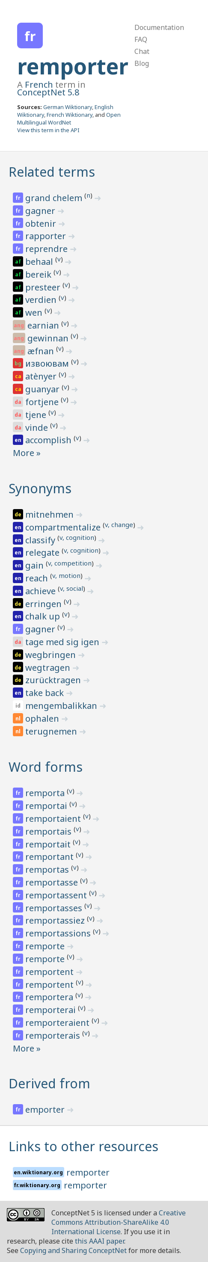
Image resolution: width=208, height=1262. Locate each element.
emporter (46, 1109)
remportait (49, 844)
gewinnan (49, 338)
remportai (47, 806)
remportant (50, 856)
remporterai (51, 1010)
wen (35, 312)
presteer (43, 287)
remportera (50, 997)
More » (27, 453)
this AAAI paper (99, 1241)
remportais (49, 831)
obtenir (41, 223)
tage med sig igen (63, 642)
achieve (41, 591)
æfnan (41, 351)
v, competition (70, 563)
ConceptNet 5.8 (48, 92)
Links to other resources (83, 1146)
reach (37, 578)
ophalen (43, 718)
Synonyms (40, 488)
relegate (43, 552)
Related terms (52, 172)
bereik (39, 274)
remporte (46, 946)
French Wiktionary (69, 114)
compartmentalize (64, 527)
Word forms (46, 767)
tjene (36, 415)
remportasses (54, 908)
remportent (50, 972)
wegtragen (48, 667)
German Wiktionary (67, 107)
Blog (141, 63)
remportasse (52, 882)
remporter (72, 66)
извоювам (48, 363)
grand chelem (54, 198)
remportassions (59, 933)
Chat (141, 51)
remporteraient (58, 1022)
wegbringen (51, 655)
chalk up (43, 616)
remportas (48, 869)
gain (35, 565)
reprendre (47, 249)
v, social (71, 588)
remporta (46, 793)
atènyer (42, 376)
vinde (37, 427)
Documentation (159, 27)
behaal (40, 261)
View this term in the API (48, 130)
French (39, 84)
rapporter (46, 236)
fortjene (43, 402)
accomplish (49, 440)
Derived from (49, 1083)
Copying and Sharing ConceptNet (73, 1250)
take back (45, 693)
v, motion (66, 575)
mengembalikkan (62, 705)
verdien (42, 299)
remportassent (57, 895)
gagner (41, 210)
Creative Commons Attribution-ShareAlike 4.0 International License (118, 1222)
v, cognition (76, 537)
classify (41, 540)
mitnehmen (50, 514)
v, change (119, 524)
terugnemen (52, 731)
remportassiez (56, 920)
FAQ (140, 39)
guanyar (43, 389)
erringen (44, 604)
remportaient (54, 818)
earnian (44, 325)
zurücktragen (54, 680)
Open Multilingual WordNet (69, 118)
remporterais (53, 1035)
